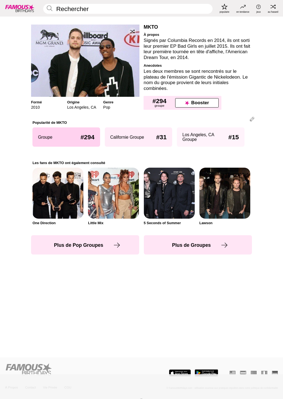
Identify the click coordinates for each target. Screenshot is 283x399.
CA (93, 107)
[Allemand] (275, 373)
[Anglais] (232, 373)
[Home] (72, 369)
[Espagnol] (243, 373)
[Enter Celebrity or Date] (128, 9)
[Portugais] (254, 373)
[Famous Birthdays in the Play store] (206, 372)
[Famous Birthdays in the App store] (179, 372)
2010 (35, 107)
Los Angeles (78, 107)
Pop (106, 107)
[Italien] (264, 373)
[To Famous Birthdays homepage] (20, 8)
